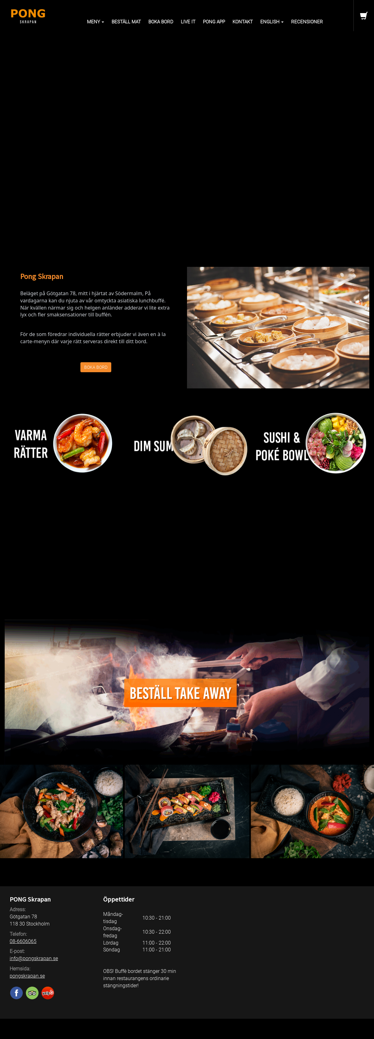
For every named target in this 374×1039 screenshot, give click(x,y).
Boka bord (160, 22)
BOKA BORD (96, 367)
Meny (95, 22)
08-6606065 (23, 941)
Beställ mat (126, 22)
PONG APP (214, 22)
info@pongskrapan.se (34, 958)
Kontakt (243, 22)
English (272, 22)
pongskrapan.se (27, 976)
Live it (188, 22)
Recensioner (307, 22)
